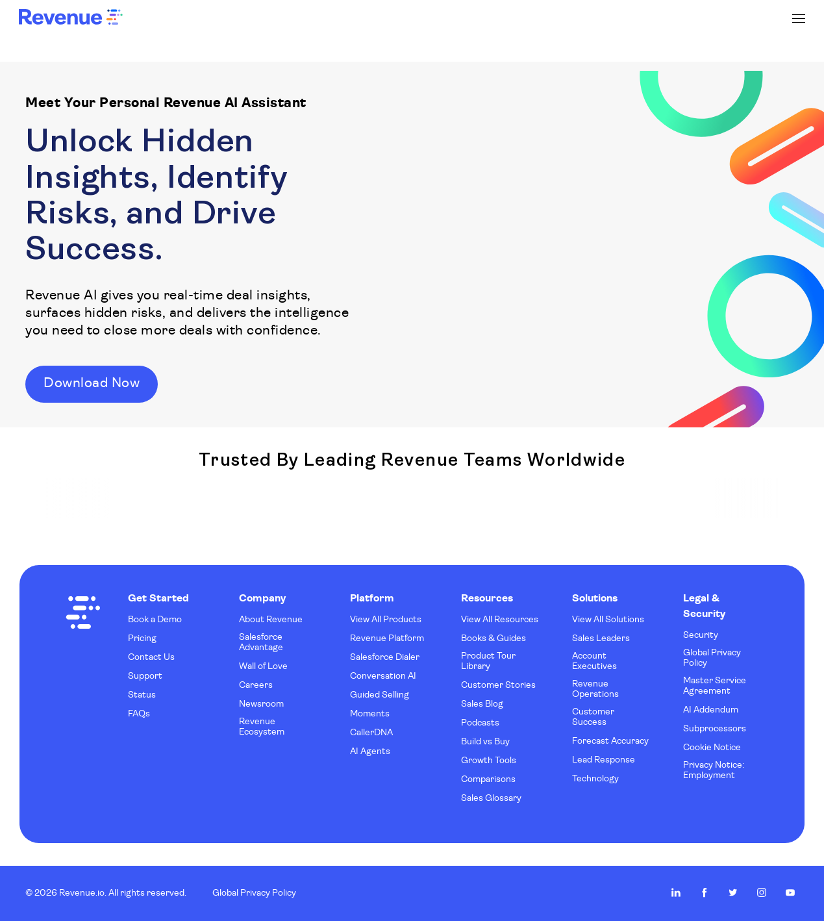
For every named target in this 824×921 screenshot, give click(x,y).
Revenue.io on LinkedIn (676, 892)
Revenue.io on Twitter (733, 892)
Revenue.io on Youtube (790, 892)
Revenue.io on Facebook (704, 892)
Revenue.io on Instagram (761, 892)
